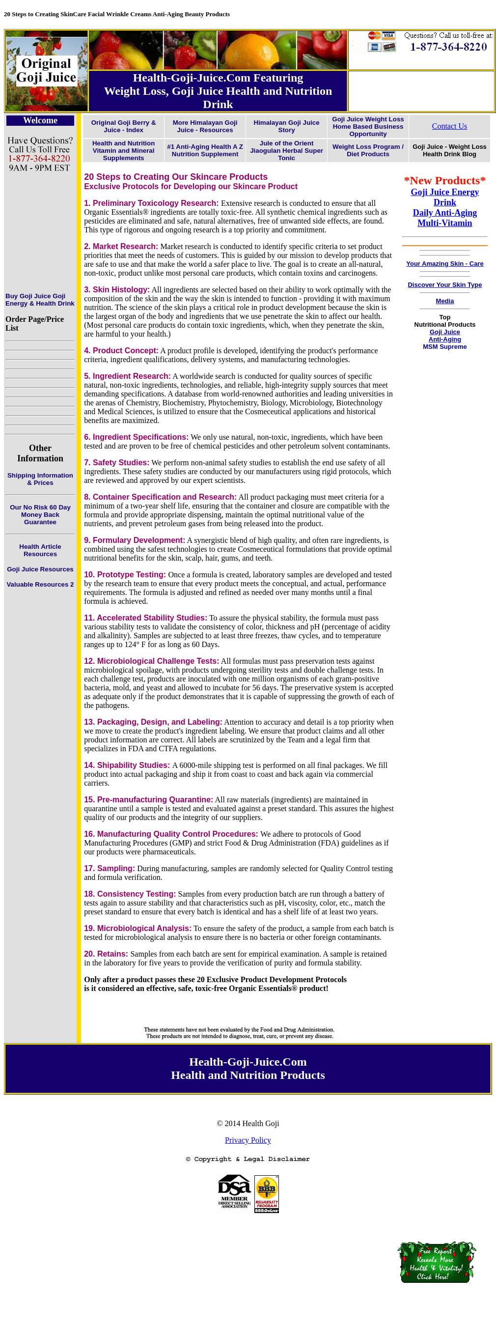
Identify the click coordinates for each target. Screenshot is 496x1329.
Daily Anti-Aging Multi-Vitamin (445, 218)
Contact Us (450, 126)
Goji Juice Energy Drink (445, 197)
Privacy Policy (248, 1140)
